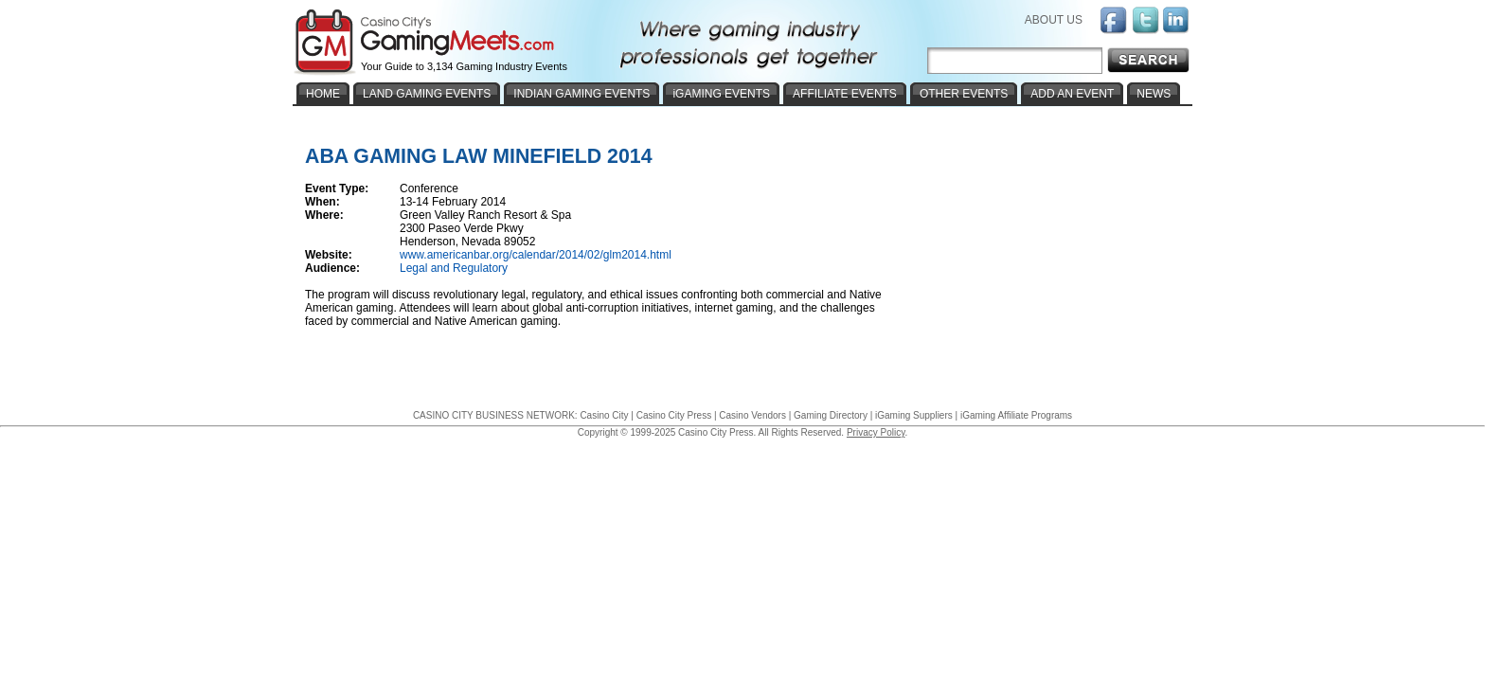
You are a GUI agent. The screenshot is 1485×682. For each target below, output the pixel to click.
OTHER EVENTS (964, 93)
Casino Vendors (752, 415)
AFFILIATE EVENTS (845, 93)
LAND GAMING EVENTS (427, 93)
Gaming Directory (831, 415)
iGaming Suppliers (914, 415)
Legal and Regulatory (454, 268)
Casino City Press (673, 415)
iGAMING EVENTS (721, 93)
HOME (323, 93)
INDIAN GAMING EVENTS (581, 93)
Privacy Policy (876, 432)
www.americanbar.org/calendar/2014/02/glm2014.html (535, 254)
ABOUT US (1053, 20)
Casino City (604, 415)
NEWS (1153, 93)
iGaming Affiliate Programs (1016, 415)
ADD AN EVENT (1072, 93)
